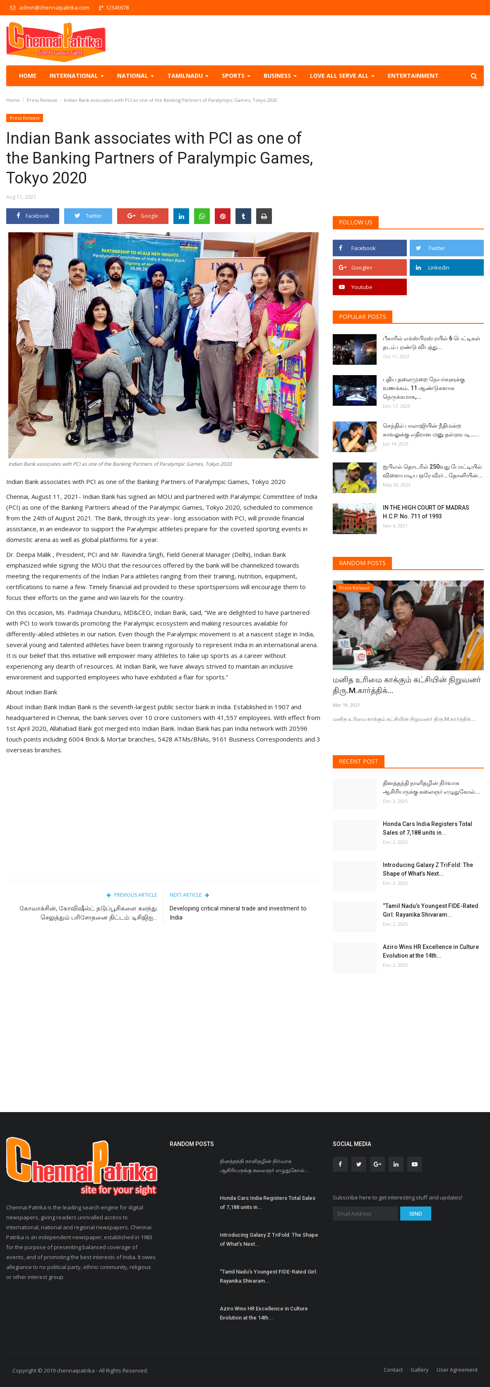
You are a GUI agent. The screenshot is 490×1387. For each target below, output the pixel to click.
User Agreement (457, 1369)
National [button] (135, 75)
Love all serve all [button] (342, 75)
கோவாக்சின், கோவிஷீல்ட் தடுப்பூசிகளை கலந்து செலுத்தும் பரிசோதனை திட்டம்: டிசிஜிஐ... (88, 913)
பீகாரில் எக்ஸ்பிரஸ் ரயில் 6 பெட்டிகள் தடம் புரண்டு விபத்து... (431, 342)
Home (27, 75)
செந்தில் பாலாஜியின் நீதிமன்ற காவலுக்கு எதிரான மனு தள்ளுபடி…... (431, 430)
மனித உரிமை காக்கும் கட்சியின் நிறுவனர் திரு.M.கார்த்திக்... (395, 685)
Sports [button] (236, 75)
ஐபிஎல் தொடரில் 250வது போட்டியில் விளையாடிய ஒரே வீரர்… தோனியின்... (433, 471)
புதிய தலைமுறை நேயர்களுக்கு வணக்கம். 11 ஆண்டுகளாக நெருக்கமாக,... (424, 388)
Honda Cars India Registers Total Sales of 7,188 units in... (427, 828)
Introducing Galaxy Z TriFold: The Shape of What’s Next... (428, 869)
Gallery (420, 1369)
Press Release (42, 100)
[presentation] (453, 594)
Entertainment (413, 75)
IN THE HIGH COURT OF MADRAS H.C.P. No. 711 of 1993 (426, 512)
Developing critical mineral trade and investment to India (238, 913)
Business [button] (280, 75)
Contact (393, 1369)
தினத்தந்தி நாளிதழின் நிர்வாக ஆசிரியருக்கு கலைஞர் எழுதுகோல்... (431, 787)
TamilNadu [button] (188, 75)
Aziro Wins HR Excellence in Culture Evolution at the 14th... (431, 951)
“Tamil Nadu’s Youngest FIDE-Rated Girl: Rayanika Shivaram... (430, 910)
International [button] (77, 75)
